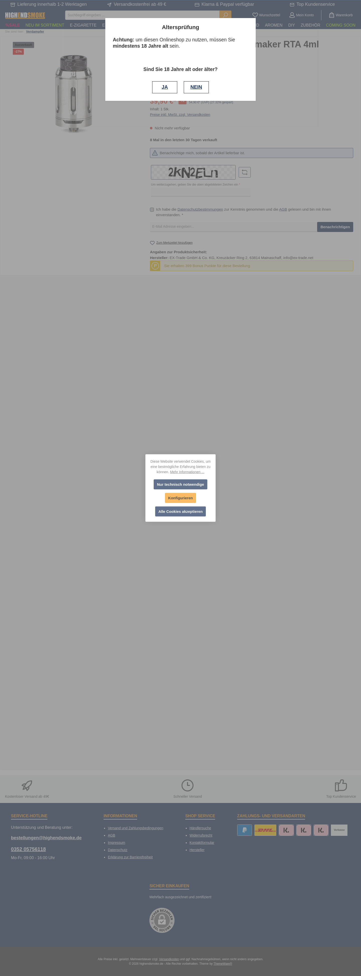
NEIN (196, 87)
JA (165, 87)
